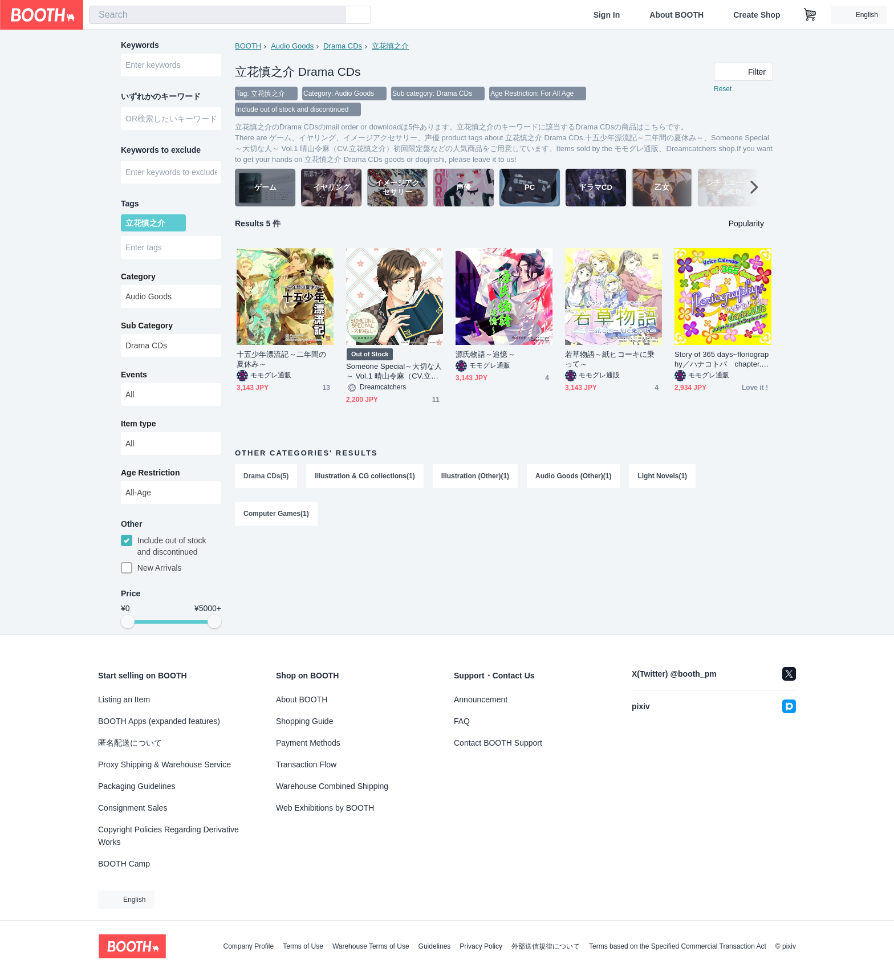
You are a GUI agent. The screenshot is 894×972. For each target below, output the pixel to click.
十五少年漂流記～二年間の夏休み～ (281, 359)
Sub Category (147, 326)
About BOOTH (676, 15)
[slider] (128, 621)
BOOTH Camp (124, 863)
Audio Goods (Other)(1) (573, 476)
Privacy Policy (481, 946)
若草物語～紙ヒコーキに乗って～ (610, 359)
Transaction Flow (306, 764)
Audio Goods (292, 46)
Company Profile (248, 946)
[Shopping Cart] (810, 15)
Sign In (607, 15)
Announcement (480, 699)
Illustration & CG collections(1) (365, 476)
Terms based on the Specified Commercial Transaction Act (677, 946)
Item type (138, 424)
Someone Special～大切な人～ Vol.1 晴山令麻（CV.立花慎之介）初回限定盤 (394, 371)
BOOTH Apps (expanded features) (159, 721)
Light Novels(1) (662, 476)
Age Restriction (150, 473)
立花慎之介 (390, 46)
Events (134, 375)
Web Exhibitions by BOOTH (325, 807)
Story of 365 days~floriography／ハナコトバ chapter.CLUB (722, 359)
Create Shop (756, 15)
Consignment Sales (132, 807)
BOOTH (248, 46)
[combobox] (217, 15)
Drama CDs (342, 46)
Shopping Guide (304, 721)
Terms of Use (303, 946)
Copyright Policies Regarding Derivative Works (168, 836)
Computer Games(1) (276, 514)
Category (138, 276)
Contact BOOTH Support (498, 742)
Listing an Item (124, 699)
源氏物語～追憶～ (485, 354)
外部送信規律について (545, 946)
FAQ (462, 721)
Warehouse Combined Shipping (332, 786)
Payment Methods (308, 742)
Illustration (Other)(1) (475, 476)
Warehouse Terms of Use (370, 946)
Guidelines (434, 946)
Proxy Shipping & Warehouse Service (164, 764)
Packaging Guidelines (136, 786)
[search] (334, 15)
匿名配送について (130, 742)
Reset (723, 89)
